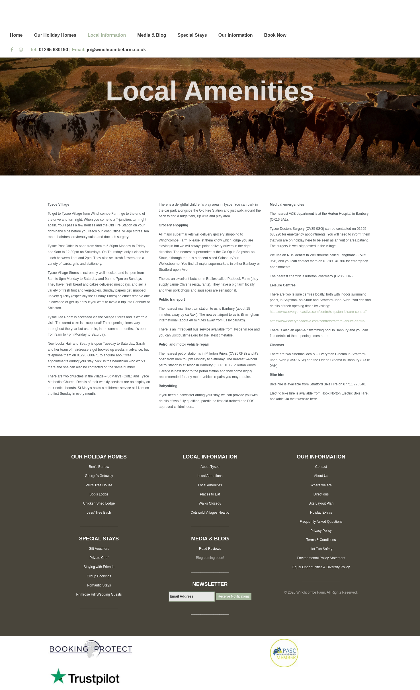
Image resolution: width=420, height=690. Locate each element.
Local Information (107, 35)
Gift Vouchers (99, 549)
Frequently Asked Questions (321, 522)
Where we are (321, 485)
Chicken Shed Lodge (99, 503)
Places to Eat (210, 494)
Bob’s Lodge (98, 494)
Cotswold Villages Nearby (210, 513)
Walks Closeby (210, 503)
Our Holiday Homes (55, 35)
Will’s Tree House (99, 485)
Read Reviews (210, 549)
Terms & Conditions (321, 540)
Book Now (275, 35)
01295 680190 (53, 49)
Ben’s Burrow (99, 467)
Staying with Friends (98, 567)
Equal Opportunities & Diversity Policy (321, 567)
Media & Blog (151, 35)
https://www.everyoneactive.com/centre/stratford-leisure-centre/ (317, 321)
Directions (321, 494)
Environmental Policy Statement (321, 558)
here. (324, 336)
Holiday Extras (321, 513)
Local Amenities (210, 485)
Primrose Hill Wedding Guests (99, 594)
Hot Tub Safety (321, 549)
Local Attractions (209, 476)
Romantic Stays (99, 585)
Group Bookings (99, 576)
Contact (321, 467)
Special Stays (192, 35)
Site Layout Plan (321, 503)
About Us (321, 476)
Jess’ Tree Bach (99, 513)
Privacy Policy (321, 531)
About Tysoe (210, 467)
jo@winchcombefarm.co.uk (116, 49)
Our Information (235, 35)
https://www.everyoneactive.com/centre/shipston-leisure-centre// (318, 312)
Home (16, 35)
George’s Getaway (99, 476)
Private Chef (98, 558)
